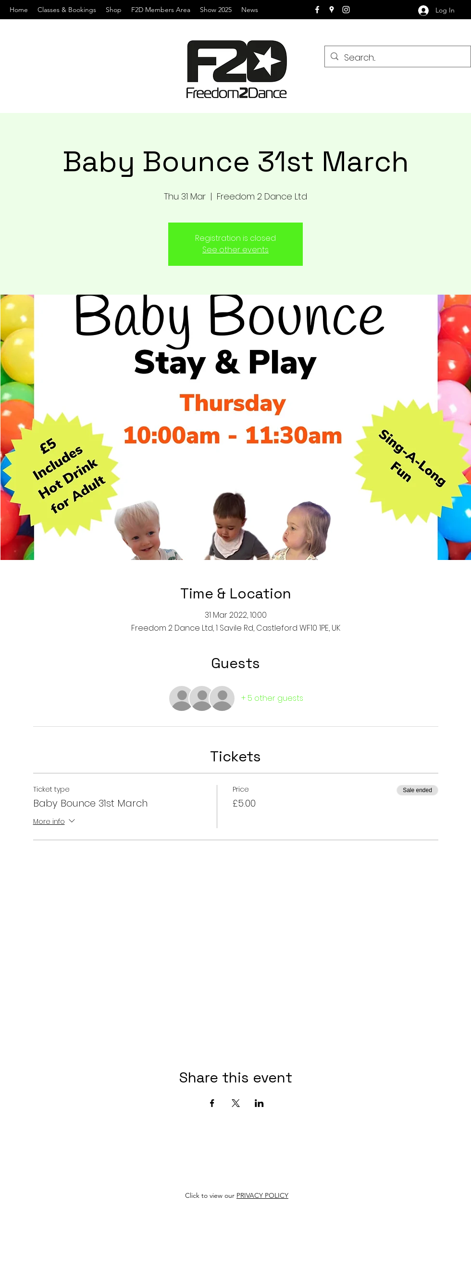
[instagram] (346, 9)
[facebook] (317, 9)
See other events (235, 249)
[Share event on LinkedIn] (259, 1103)
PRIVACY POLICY (262, 1195)
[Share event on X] (235, 1103)
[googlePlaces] (331, 9)
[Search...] (397, 57)
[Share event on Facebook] (212, 1103)
